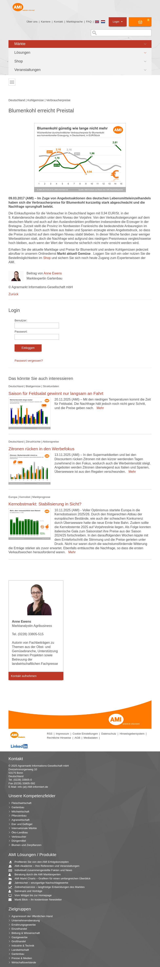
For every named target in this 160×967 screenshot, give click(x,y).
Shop (47, 258)
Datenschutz (108, 733)
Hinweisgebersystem (132, 733)
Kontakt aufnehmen (24, 676)
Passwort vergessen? (29, 360)
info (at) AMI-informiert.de (33, 786)
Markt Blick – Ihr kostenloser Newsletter (37, 900)
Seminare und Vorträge (27, 891)
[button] (80, 44)
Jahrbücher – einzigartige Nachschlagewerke (40, 883)
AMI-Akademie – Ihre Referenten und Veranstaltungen (45, 866)
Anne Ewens (53, 273)
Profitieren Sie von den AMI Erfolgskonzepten (40, 862)
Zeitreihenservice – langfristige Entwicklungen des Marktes (48, 887)
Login (118, 21)
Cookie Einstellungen (85, 733)
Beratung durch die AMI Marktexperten (36, 874)
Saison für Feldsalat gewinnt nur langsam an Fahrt (55, 393)
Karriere (45, 21)
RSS (49, 733)
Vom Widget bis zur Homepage (32, 895)
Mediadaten (91, 737)
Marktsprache (74, 21)
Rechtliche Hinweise (59, 737)
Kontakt (58, 21)
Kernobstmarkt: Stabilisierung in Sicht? (44, 504)
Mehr (99, 408)
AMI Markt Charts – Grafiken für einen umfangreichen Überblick (51, 879)
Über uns (31, 21)
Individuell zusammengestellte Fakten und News (42, 870)
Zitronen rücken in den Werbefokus (41, 448)
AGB (77, 737)
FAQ (89, 21)
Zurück (13, 294)
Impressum (62, 733)
